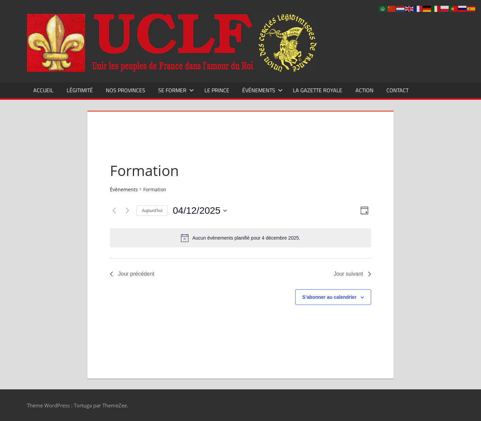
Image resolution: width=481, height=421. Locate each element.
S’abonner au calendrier (329, 297)
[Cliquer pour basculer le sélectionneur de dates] (200, 210)
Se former (176, 90)
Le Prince (216, 90)
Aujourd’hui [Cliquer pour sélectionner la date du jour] (152, 210)
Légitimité (80, 90)
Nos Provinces (125, 90)
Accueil (43, 90)
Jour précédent (132, 274)
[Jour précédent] (114, 211)
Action (364, 90)
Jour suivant (352, 274)
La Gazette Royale (317, 90)
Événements (262, 90)
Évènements (124, 189)
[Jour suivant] (127, 211)
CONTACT (397, 90)
